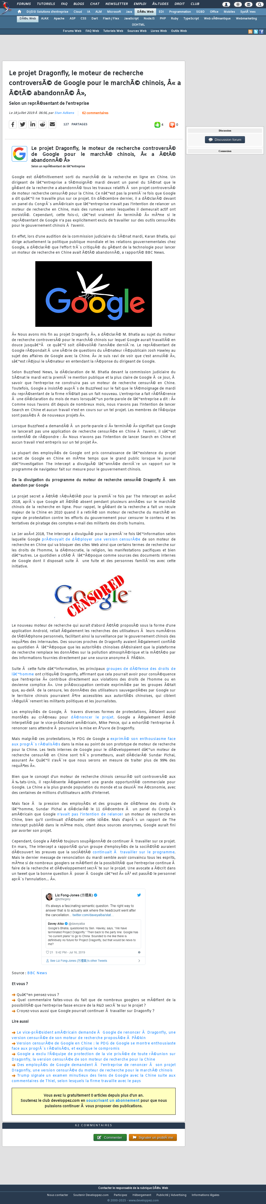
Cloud (78, 12)
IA (88, 12)
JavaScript (131, 18)
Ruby (174, 18)
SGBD (200, 12)
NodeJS (149, 18)
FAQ (64, 4)
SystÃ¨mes (248, 12)
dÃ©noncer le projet (92, 720)
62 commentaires (95, 117)
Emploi (140, 4)
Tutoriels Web (113, 31)
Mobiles (229, 12)
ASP (72, 18)
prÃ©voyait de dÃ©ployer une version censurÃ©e (91, 543)
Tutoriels (45, 4)
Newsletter (116, 4)
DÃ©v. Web (145, 12)
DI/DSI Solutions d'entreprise (47, 12)
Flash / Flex (111, 18)
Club (195, 4)
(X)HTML (138, 25)
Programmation (180, 12)
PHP (163, 18)
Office (214, 12)
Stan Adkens (64, 116)
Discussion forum (225, 140)
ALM (98, 12)
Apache (59, 18)
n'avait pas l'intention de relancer (90, 817)
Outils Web (179, 31)
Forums (23, 4)
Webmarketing (246, 18)
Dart (94, 18)
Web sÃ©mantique (217, 18)
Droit (179, 4)
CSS (83, 18)
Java (129, 12)
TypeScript (191, 18)
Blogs (78, 4)
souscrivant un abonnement (112, 1104)
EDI (161, 12)
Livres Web (159, 31)
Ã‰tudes (160, 4)
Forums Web (72, 31)
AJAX (45, 18)
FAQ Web (92, 31)
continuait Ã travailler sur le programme (134, 855)
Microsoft (114, 12)
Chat (95, 4)
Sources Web (137, 31)
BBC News (37, 976)
